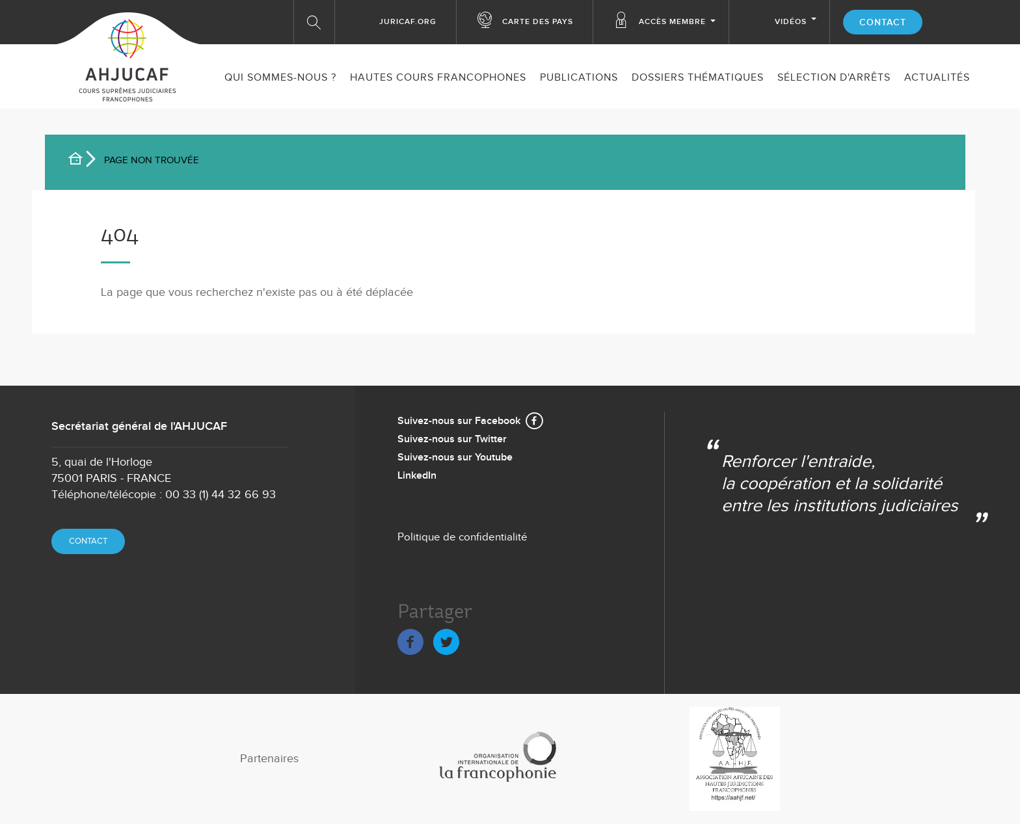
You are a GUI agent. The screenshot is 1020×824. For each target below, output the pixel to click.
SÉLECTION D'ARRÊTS (834, 78)
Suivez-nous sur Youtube (455, 457)
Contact (882, 22)
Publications (579, 78)
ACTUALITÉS (937, 78)
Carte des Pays (537, 22)
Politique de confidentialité (462, 537)
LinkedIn (416, 476)
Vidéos (791, 22)
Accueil (80, 160)
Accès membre (672, 22)
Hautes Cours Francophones (438, 78)
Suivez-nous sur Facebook (458, 421)
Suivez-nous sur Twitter (452, 439)
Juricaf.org (407, 22)
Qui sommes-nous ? (280, 78)
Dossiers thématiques (698, 78)
